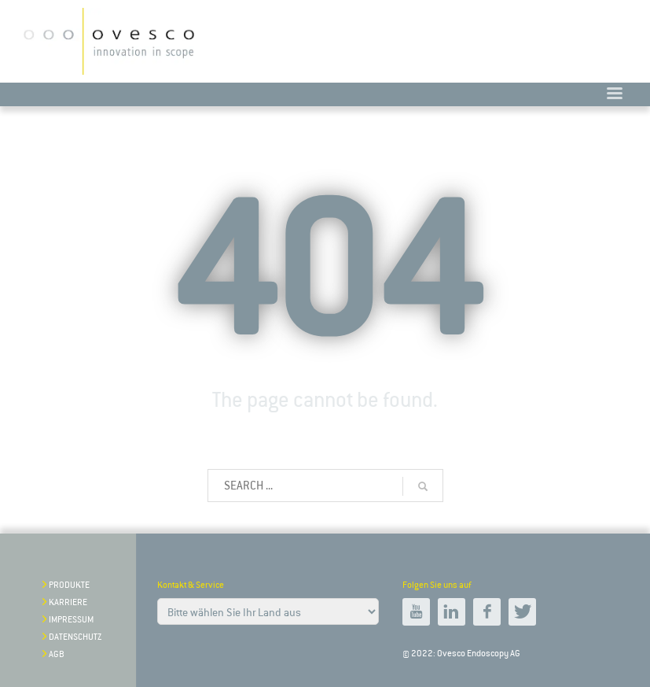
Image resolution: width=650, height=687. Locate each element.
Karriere (68, 602)
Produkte (69, 585)
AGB (56, 654)
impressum (71, 620)
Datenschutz (75, 637)
